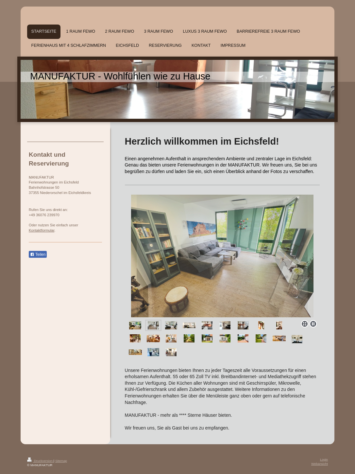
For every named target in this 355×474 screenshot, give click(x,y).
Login (324, 459)
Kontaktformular (41, 230)
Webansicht (319, 463)
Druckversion (40, 461)
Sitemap (61, 461)
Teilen (37, 254)
